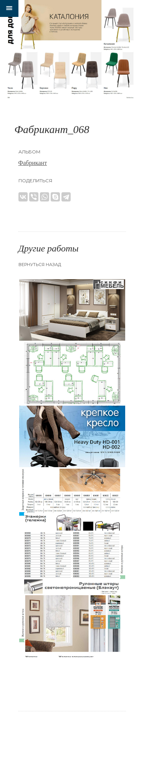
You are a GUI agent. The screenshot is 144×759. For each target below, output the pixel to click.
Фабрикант (32, 163)
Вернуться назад (39, 264)
